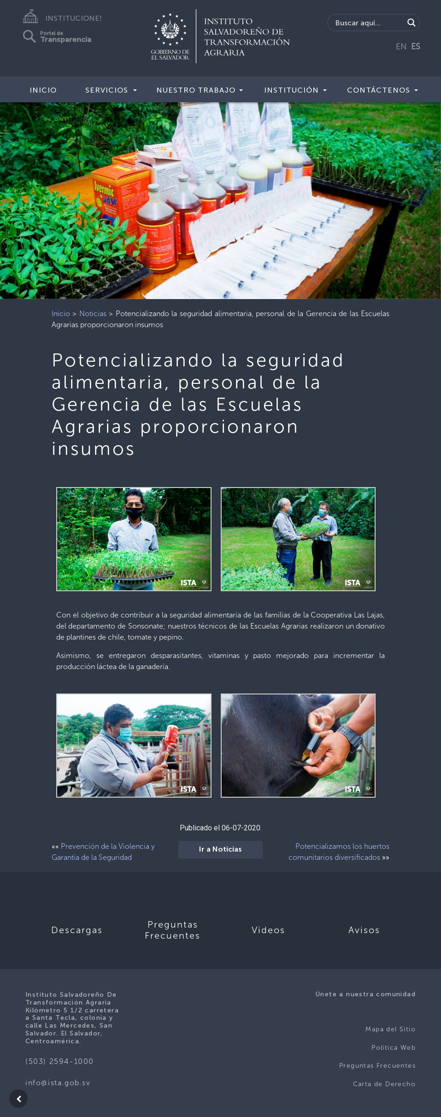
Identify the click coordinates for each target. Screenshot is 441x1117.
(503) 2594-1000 (59, 1061)
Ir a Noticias (220, 849)
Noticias (92, 313)
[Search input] (368, 22)
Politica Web (393, 1048)
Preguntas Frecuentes (377, 1066)
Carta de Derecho (384, 1084)
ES (415, 46)
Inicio (43, 90)
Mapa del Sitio (390, 1029)
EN (401, 46)
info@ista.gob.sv (58, 1082)
